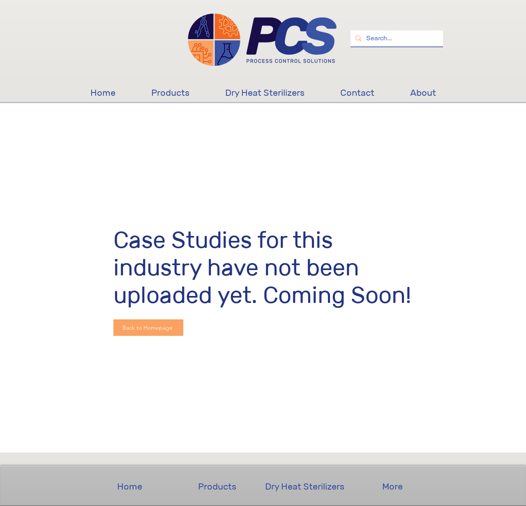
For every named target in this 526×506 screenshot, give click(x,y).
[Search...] (396, 38)
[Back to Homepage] (148, 327)
